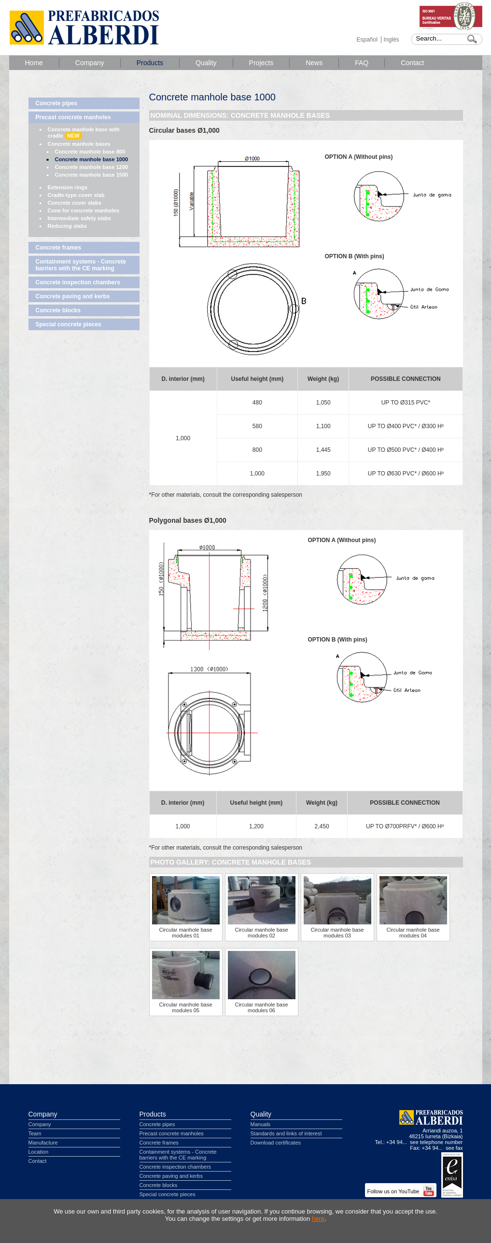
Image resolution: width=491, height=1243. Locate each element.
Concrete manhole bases (79, 144)
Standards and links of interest (286, 1133)
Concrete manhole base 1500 (91, 175)
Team (35, 1133)
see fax (454, 1148)
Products (150, 63)
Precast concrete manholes (73, 117)
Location (38, 1152)
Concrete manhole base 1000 (91, 159)
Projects (261, 63)
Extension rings (68, 187)
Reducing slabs (67, 226)
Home (34, 63)
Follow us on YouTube (400, 1191)
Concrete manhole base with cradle (84, 132)
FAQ (361, 63)
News (314, 63)
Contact (412, 63)
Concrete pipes (57, 103)
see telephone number (436, 1142)
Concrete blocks (58, 310)
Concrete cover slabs (74, 203)
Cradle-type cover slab (76, 195)
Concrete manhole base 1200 (91, 167)
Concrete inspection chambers (78, 282)
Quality (206, 63)
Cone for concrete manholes (84, 210)
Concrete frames (59, 247)
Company (89, 63)
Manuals (261, 1124)
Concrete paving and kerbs (73, 296)
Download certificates (276, 1142)
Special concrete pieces (68, 324)
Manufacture (43, 1142)
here (318, 1218)
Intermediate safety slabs (79, 218)
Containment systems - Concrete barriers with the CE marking (81, 265)
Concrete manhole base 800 (90, 151)
